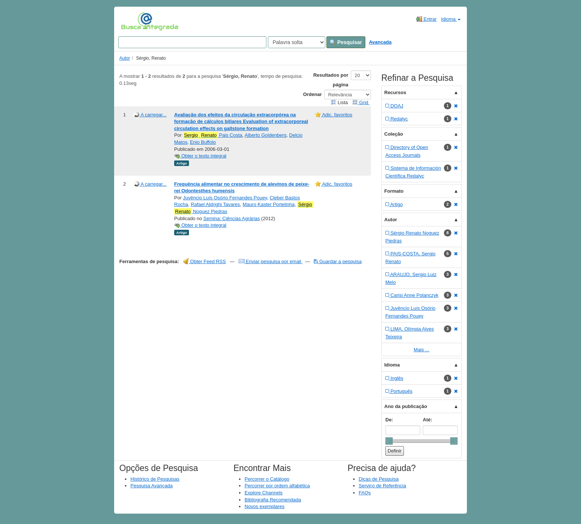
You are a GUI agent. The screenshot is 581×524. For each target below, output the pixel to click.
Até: (427, 419)
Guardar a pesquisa (338, 261)
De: (389, 419)
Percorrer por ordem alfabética (277, 485)
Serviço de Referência (382, 485)
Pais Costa (212, 135)
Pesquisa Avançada (151, 485)
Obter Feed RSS (204, 261)
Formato (394, 191)
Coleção (393, 134)
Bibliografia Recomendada (273, 500)
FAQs (365, 492)
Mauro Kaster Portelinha (269, 204)
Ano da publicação (405, 406)
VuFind (132, 21)
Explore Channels (264, 492)
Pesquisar (346, 42)
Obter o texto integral (200, 156)
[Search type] (296, 42)
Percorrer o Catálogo (267, 479)
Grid (361, 102)
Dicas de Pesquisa (379, 479)
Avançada (380, 42)
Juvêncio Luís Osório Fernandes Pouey (225, 197)
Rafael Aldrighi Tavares (215, 204)
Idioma (451, 19)
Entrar (426, 19)
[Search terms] (192, 42)
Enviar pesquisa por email (271, 261)
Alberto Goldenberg (265, 135)
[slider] (389, 441)
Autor (124, 58)
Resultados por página (330, 79)
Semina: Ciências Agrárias (231, 218)
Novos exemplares (265, 506)
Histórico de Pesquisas (154, 479)
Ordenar (312, 94)
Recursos (395, 92)
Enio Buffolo (203, 142)
